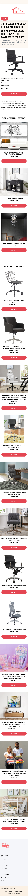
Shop (4, 18)
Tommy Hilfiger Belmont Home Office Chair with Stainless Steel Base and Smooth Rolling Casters (14, 348)
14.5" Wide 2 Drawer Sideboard (14, 198)
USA (3, 2)
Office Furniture (12, 78)
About (5, 868)
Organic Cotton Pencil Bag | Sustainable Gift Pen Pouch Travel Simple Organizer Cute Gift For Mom (14, 773)
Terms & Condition (18, 891)
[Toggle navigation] (3, 10)
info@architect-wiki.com (21, 2)
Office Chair (20, 78)
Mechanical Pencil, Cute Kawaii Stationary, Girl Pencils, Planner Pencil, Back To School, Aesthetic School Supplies (14, 676)
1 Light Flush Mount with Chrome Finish (14, 243)
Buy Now (14, 93)
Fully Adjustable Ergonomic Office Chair (14, 630)
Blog (5, 862)
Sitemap (18, 893)
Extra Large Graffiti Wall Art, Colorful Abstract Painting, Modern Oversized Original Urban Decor (14, 724)
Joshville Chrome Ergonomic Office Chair (14, 585)
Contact (6, 865)
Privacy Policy (11, 893)
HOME (5, 859)
